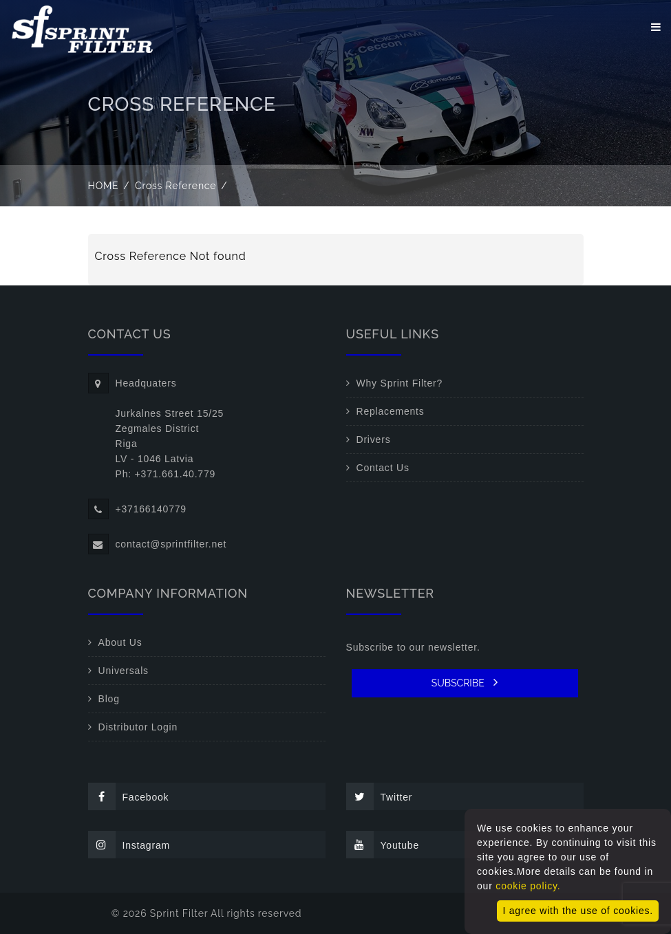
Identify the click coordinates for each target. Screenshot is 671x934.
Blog (109, 698)
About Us (120, 642)
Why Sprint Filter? (399, 383)
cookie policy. (528, 885)
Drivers (373, 439)
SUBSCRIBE (465, 682)
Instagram (129, 844)
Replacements (390, 411)
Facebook (128, 796)
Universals (123, 670)
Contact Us (382, 467)
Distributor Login (138, 726)
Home (103, 185)
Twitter (379, 796)
